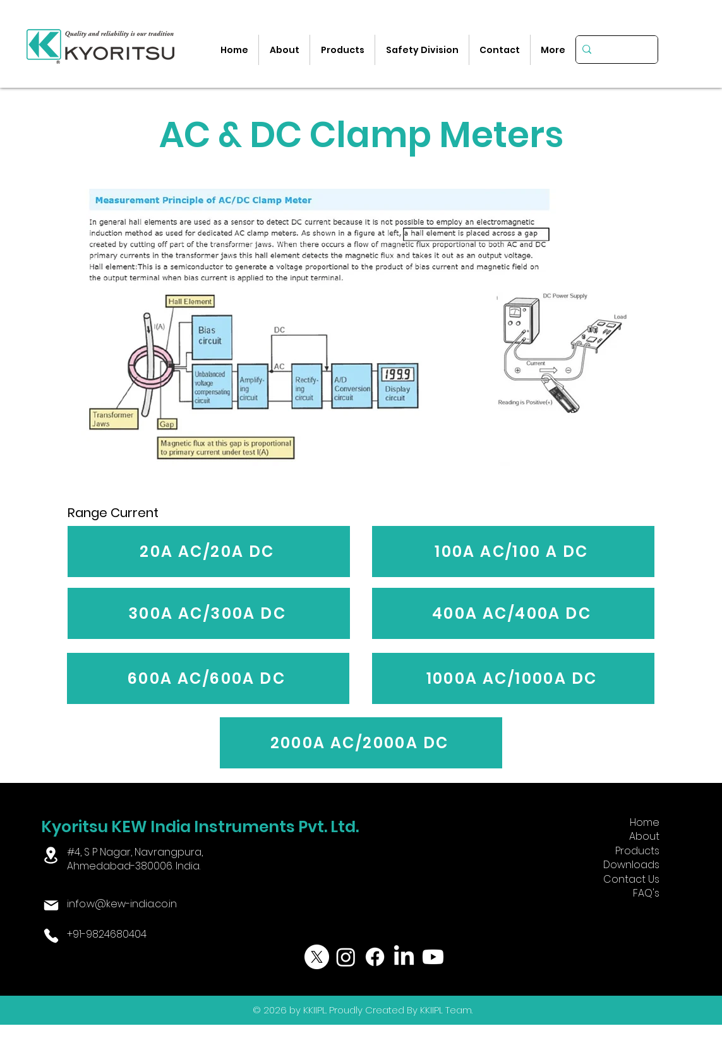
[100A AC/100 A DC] (513, 551)
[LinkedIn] (404, 957)
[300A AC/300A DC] (209, 613)
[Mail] (51, 905)
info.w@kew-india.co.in (122, 904)
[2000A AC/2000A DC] (361, 742)
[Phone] (51, 936)
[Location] (51, 855)
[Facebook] (375, 957)
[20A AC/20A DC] (209, 551)
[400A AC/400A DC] (513, 613)
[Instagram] (346, 957)
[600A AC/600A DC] (208, 678)
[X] (316, 957)
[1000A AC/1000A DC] (513, 678)
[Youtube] (433, 957)
